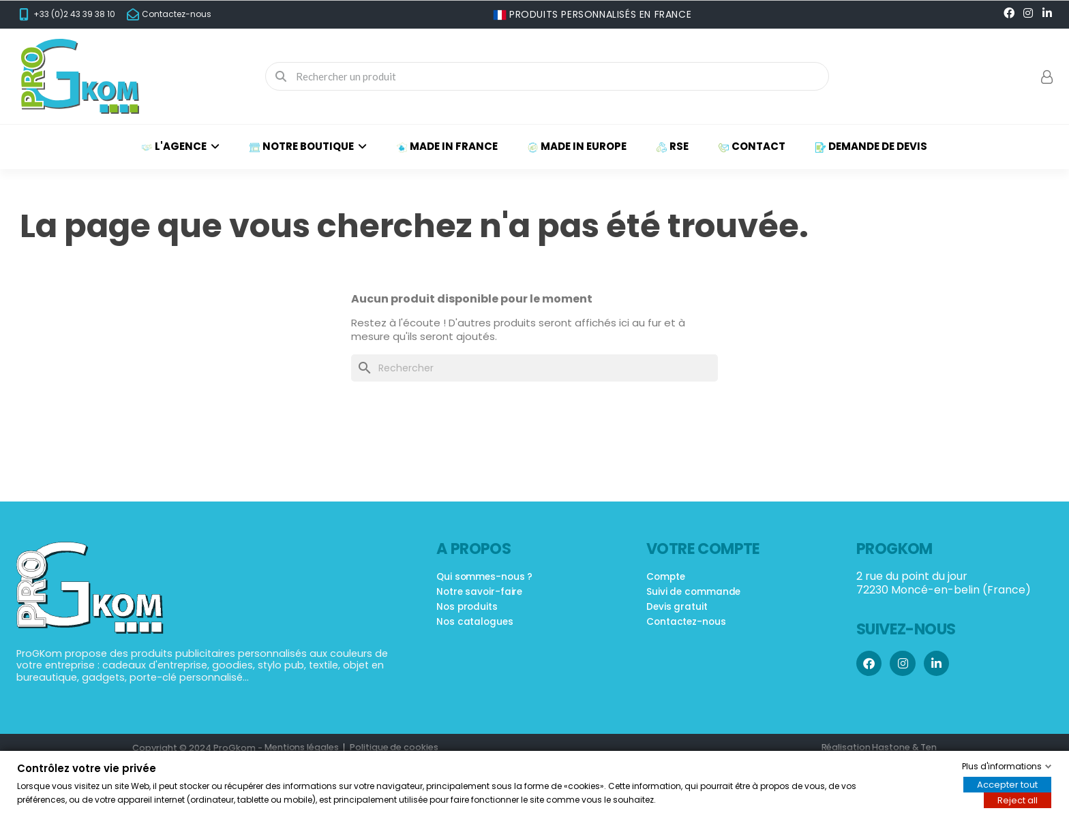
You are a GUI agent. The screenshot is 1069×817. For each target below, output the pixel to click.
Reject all (1017, 800)
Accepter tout (1007, 784)
